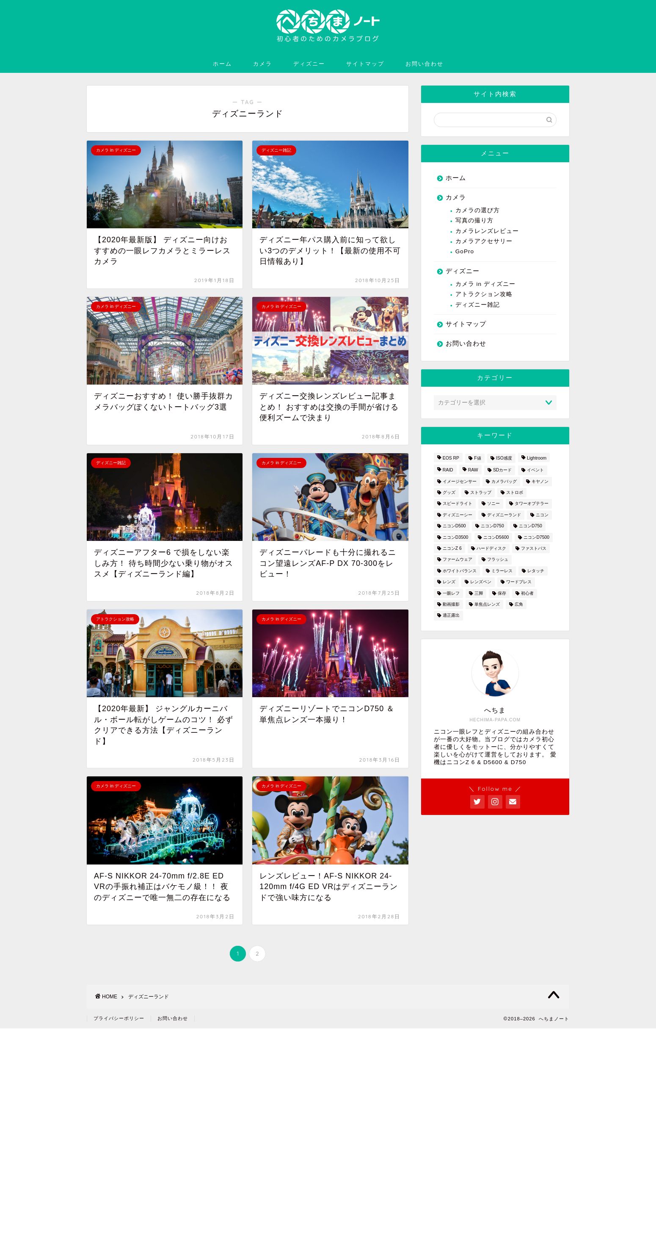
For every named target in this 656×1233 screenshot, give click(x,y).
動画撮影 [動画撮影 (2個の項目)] (451, 604)
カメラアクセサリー (484, 241)
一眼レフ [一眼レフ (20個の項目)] (451, 593)
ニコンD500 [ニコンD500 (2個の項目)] (454, 526)
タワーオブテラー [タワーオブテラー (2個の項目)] (532, 504)
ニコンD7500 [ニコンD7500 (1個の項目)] (536, 537)
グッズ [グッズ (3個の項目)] (449, 492)
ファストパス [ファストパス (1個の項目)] (533, 548)
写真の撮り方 (474, 220)
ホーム (222, 63)
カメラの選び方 (477, 210)
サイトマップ (365, 63)
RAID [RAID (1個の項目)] (448, 470)
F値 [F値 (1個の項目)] (477, 458)
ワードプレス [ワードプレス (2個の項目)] (519, 582)
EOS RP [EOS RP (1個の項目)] (451, 458)
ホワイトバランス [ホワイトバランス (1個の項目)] (460, 570)
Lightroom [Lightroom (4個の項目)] (536, 458)
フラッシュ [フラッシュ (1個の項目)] (497, 559)
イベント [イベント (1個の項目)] (535, 470)
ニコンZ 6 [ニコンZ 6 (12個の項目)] (452, 548)
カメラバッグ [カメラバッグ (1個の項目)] (504, 481)
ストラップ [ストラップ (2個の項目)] (480, 492)
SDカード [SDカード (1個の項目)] (502, 470)
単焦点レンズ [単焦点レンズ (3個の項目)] (487, 604)
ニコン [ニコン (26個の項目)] (542, 515)
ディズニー (309, 63)
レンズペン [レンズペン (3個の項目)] (480, 582)
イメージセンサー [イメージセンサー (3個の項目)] (460, 481)
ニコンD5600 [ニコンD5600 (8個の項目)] (496, 537)
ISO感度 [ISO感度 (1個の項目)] (504, 458)
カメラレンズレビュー (487, 231)
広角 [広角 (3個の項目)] (519, 604)
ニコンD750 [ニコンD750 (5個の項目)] (530, 526)
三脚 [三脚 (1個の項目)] (478, 593)
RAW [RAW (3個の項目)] (473, 470)
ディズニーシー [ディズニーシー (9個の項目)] (457, 515)
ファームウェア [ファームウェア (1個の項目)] (457, 559)
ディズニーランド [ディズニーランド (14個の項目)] (504, 515)
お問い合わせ (424, 63)
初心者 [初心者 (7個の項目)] (527, 593)
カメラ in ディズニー (485, 284)
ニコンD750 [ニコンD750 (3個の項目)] (492, 526)
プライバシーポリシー (119, 1018)
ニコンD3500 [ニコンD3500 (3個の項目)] (456, 537)
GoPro (464, 251)
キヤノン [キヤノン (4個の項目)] (540, 481)
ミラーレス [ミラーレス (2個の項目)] (502, 570)
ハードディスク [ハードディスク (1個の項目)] (491, 548)
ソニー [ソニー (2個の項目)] (493, 504)
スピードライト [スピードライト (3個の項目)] (457, 504)
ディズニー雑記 (477, 305)
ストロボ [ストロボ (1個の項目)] (514, 492)
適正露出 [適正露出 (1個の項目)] (451, 615)
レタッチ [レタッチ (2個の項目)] (535, 570)
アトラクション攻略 (484, 294)
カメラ (262, 63)
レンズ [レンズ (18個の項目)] (449, 582)
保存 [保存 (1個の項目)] (502, 593)
